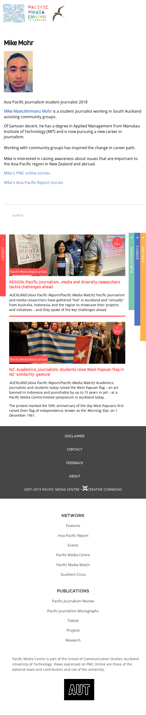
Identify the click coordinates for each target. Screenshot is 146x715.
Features (73, 525)
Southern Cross (73, 574)
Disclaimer (74, 435)
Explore (143, 254)
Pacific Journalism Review (73, 600)
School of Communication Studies (95, 659)
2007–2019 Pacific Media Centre (52, 489)
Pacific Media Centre (73, 554)
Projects (73, 630)
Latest (2, 271)
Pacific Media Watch (73, 564)
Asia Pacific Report (73, 535)
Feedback (74, 462)
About (74, 476)
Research (73, 640)
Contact (74, 449)
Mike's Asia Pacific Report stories (33, 182)
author (18, 215)
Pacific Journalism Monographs (73, 610)
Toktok (73, 620)
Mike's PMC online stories (27, 173)
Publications (131, 260)
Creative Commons (104, 489)
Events (137, 252)
